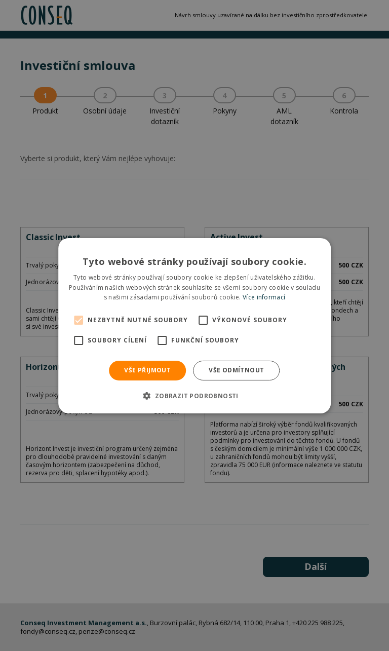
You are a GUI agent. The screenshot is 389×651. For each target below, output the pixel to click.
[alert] (194, 325)
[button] (194, 396)
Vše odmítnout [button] (236, 370)
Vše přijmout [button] (147, 370)
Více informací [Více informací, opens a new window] (264, 297)
